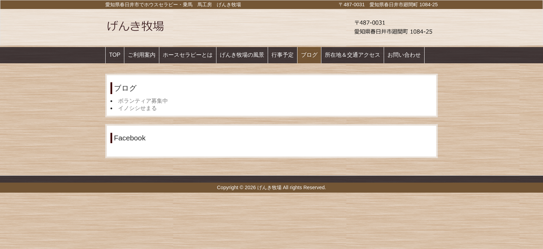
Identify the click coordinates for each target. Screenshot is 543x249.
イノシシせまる (137, 108)
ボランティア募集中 (143, 101)
